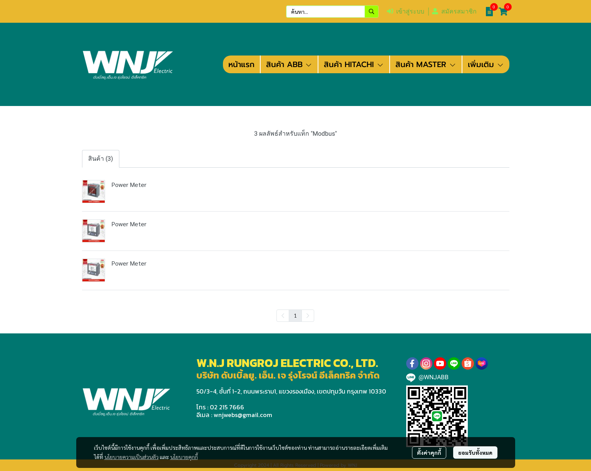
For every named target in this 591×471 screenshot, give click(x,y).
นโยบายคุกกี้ (184, 456)
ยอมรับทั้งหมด (475, 452)
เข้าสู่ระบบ (405, 11)
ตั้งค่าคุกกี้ (429, 452)
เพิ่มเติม (486, 64)
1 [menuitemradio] (295, 315)
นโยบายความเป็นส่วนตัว (131, 456)
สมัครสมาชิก (454, 11)
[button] (332, 11)
